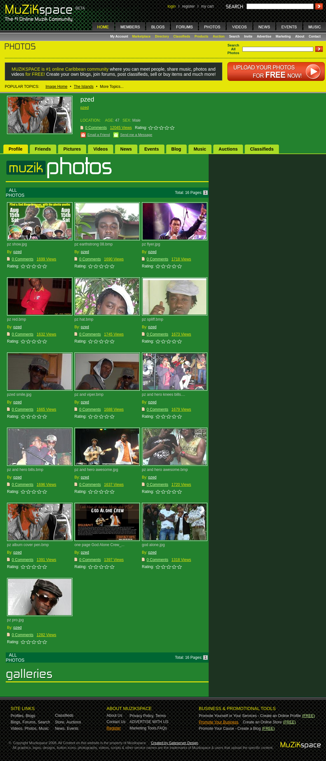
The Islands (84, 86)
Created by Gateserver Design (174, 743)
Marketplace (141, 36)
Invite (248, 36)
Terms (161, 716)
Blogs (30, 716)
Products (201, 36)
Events (151, 149)
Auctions (228, 149)
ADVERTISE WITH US (149, 722)
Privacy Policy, (142, 716)
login (172, 6)
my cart (207, 6)
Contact (315, 36)
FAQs (162, 728)
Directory (162, 36)
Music (200, 149)
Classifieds (181, 36)
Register (114, 728)
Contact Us (116, 722)
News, (60, 728)
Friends (43, 149)
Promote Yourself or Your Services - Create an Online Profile (250, 716)
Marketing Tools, (143, 728)
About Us (114, 715)
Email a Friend (98, 135)
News (126, 149)
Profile (16, 149)
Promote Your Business (219, 722)
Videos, (17, 728)
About (299, 36)
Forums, (30, 722)
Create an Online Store (262, 722)
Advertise (264, 36)
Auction (219, 36)
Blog (176, 149)
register (188, 6)
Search (234, 36)
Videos (100, 149)
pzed (84, 107)
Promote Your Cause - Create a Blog (230, 728)
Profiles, (17, 716)
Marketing (283, 36)
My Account (119, 36)
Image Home (56, 86)
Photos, (31, 728)
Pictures (72, 149)
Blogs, (16, 722)
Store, (60, 722)
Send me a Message (136, 135)
